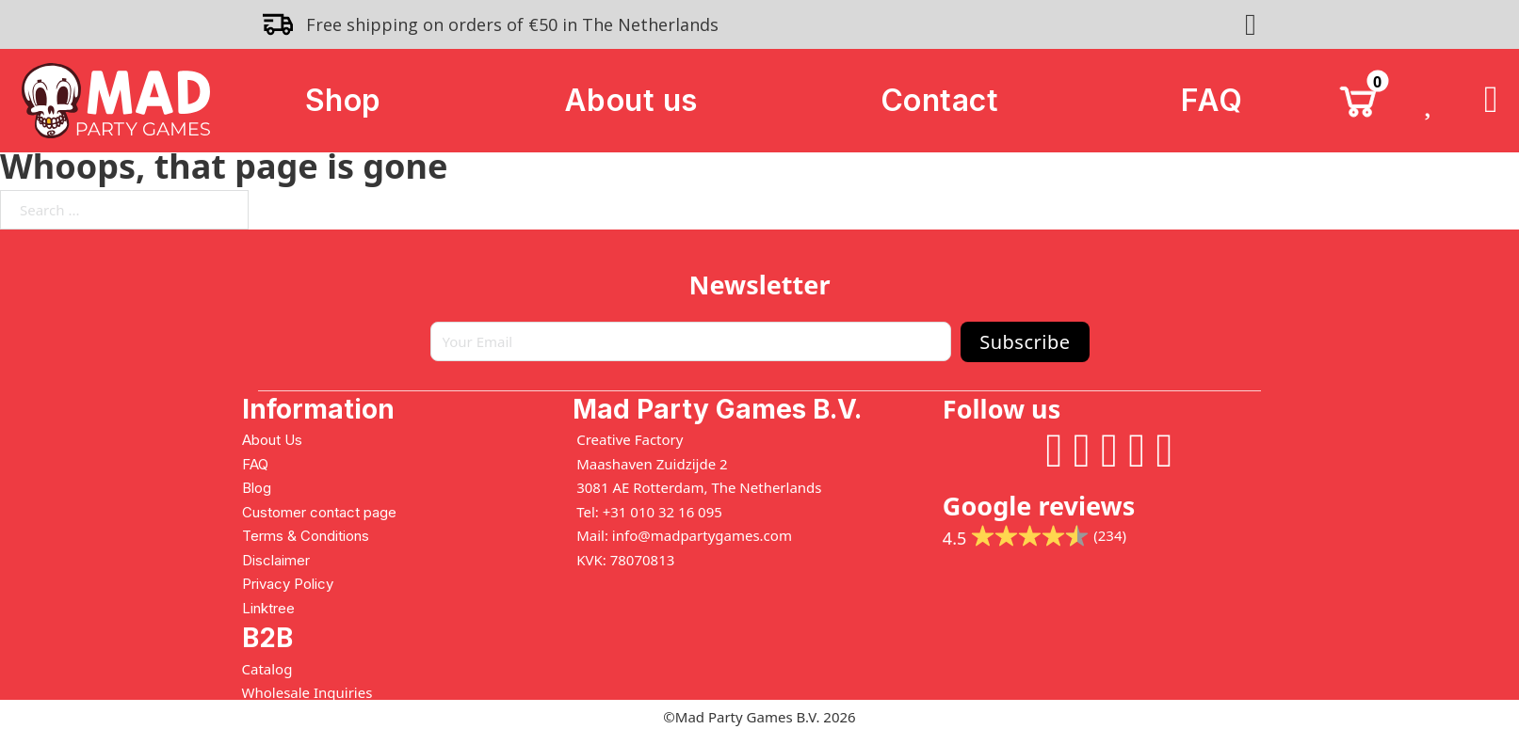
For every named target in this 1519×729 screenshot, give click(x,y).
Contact (940, 100)
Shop (343, 100)
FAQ (1212, 100)
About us (631, 100)
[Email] (691, 341)
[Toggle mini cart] (1358, 100)
